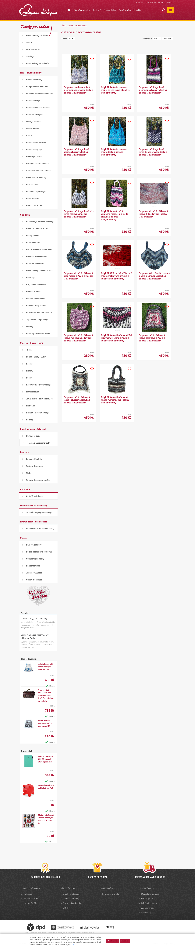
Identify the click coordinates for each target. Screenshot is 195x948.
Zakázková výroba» (34, 572)
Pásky (29, 377)
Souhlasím (125, 941)
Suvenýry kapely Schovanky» (39, 512)
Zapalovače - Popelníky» (37, 319)
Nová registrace (150, 2)
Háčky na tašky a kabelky (37, 163)
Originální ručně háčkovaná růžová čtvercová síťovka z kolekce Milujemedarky (152, 338)
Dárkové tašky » (33, 100)
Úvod (64, 25)
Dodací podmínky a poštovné (39, 551)
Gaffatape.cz (147, 898)
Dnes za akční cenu (34, 205)
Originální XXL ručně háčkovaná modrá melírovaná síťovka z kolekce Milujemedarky (116, 276)
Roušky (29, 419)
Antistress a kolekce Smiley (38, 170)
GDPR (66, 907)
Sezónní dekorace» (34, 466)
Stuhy (28, 473)
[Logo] (38, 10)
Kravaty (29, 370)
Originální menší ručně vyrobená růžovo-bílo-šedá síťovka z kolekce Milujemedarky (114, 215)
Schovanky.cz (147, 912)
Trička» (29, 349)
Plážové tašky (32, 184)
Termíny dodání (110, 10)
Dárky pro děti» (33, 242)
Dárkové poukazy (33, 544)
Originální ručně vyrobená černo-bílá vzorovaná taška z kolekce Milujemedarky (153, 152)
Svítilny (29, 326)
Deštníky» (30, 277)
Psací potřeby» (33, 235)
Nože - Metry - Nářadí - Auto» (39, 270)
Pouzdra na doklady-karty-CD (39, 312)
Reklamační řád (33, 565)
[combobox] (157, 38)
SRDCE (29, 42)
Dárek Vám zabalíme (82, 10)
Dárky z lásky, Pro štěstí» (37, 63)
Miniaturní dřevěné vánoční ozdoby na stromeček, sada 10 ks (46, 819)
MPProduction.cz (149, 903)
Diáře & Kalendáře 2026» (37, 228)
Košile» (29, 363)
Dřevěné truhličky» (34, 79)
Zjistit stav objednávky (165, 2)
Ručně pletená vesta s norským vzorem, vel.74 (45, 723)
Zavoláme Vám (125, 10)
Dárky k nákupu (33, 198)
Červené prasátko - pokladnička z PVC (46, 786)
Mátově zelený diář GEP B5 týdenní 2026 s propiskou (46, 759)
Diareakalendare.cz (150, 893)
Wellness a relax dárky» (37, 256)
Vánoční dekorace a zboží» (38, 480)
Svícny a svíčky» (33, 121)
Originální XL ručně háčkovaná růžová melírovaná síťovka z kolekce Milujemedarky (78, 338)
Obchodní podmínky (35, 558)
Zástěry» (30, 56)
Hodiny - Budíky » (34, 291)
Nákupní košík (30, 903)
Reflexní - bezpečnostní (36, 305)
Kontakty (137, 10)
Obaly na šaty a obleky (36, 177)
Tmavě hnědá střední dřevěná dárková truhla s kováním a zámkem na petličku (46, 695)
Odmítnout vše (112, 941)
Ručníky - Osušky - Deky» (37, 412)
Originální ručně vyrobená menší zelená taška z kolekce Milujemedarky (115, 90)
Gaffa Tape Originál (34, 496)
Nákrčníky (30, 405)
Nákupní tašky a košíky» (37, 35)
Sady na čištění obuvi (35, 298)
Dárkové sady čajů (34, 149)
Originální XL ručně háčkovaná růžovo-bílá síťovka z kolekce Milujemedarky (153, 214)
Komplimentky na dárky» (37, 86)
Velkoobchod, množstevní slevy (40, 528)
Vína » (29, 135)
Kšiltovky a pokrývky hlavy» (38, 384)
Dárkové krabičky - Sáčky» (38, 107)
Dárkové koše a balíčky (36, 142)
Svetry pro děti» (33, 435)
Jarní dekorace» (33, 49)
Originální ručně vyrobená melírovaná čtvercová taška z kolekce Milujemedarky (153, 90)
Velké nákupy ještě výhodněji (34, 618)
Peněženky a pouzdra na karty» (40, 221)
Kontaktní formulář (111, 893)
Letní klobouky (32, 391)
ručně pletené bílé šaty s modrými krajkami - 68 (45, 667)
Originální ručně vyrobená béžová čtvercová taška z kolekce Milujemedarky (76, 152)
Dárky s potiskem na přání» (38, 333)
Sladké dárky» (32, 128)
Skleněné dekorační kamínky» (39, 93)
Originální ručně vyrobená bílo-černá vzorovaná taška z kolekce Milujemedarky (79, 214)
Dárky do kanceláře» (35, 263)
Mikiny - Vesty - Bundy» (37, 356)
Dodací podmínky (71, 898)
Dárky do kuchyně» (34, 114)
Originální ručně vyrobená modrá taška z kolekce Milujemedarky (114, 152)
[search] (163, 10)
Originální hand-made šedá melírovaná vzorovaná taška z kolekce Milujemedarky (78, 90)
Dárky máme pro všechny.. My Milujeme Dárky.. (34, 636)
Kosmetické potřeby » (36, 191)
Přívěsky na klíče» (34, 156)
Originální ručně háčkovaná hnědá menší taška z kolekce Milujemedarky (115, 400)
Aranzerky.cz (147, 907)
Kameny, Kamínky (34, 459)
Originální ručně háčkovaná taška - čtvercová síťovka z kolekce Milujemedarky (77, 400)
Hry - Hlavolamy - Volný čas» (39, 249)
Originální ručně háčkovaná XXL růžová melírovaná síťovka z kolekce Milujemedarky (116, 338)
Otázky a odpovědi (34, 579)
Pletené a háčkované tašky (38, 442)
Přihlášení (139, 2)
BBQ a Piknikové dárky (36, 284)
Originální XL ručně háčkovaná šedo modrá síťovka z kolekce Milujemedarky (78, 276)
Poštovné (97, 10)
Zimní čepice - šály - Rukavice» (40, 398)
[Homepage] (67, 10)
